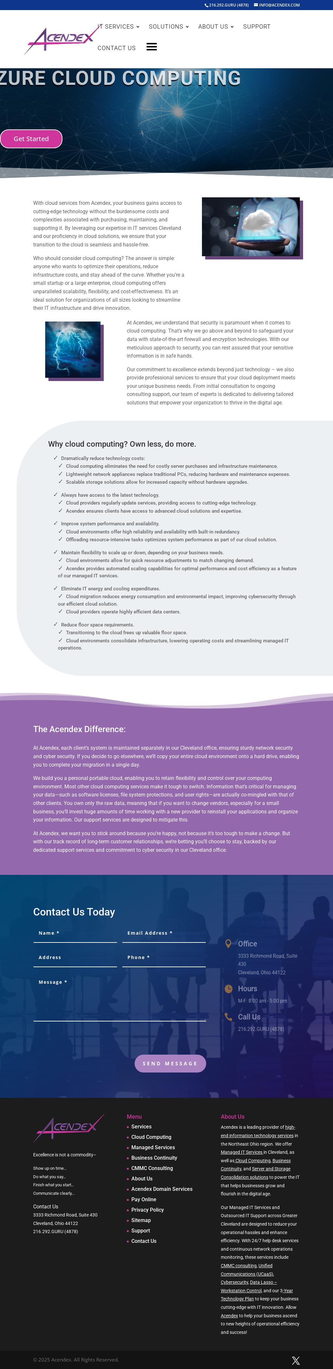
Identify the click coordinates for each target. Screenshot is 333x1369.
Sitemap (141, 1220)
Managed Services (153, 1147)
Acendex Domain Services (162, 1189)
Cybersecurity (234, 1282)
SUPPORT (257, 27)
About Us (142, 1179)
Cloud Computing (151, 1137)
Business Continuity (154, 1158)
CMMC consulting (239, 1265)
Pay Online (143, 1199)
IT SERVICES (116, 27)
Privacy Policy (147, 1210)
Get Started (31, 138)
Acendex (229, 1315)
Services (141, 1127)
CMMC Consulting (152, 1168)
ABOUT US (213, 27)
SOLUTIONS (166, 27)
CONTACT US (117, 48)
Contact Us (143, 1241)
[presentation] (156, 1039)
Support (140, 1231)
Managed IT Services (242, 1152)
